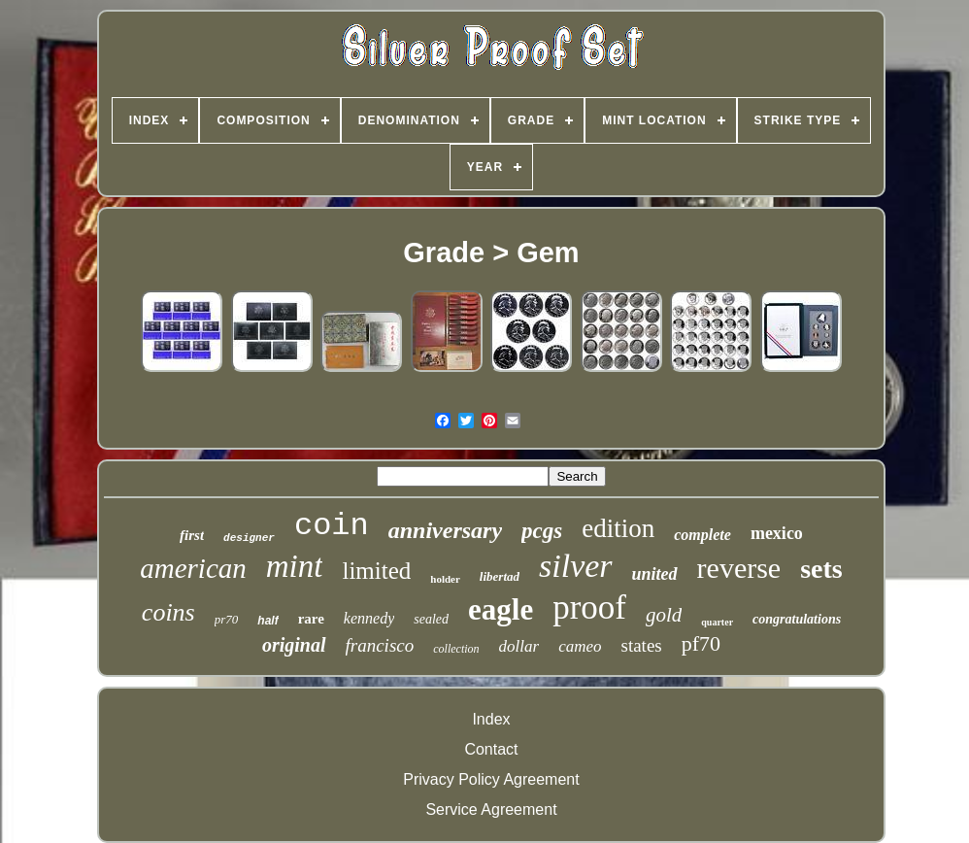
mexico (777, 533)
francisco (380, 645)
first (192, 535)
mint (294, 566)
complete (702, 534)
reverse (739, 568)
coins (168, 612)
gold (664, 614)
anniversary (445, 530)
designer (249, 538)
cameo (579, 646)
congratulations (796, 619)
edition (618, 528)
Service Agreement (490, 809)
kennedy (369, 618)
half (267, 620)
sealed (431, 619)
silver (576, 566)
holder (445, 579)
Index (491, 719)
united (655, 574)
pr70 (227, 619)
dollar (519, 646)
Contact (491, 749)
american (193, 568)
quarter (717, 622)
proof (589, 607)
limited (376, 570)
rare (311, 618)
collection (456, 649)
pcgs (541, 531)
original (294, 645)
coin (331, 526)
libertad (499, 576)
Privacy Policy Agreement (491, 779)
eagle (500, 609)
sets (821, 569)
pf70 (701, 643)
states (641, 645)
